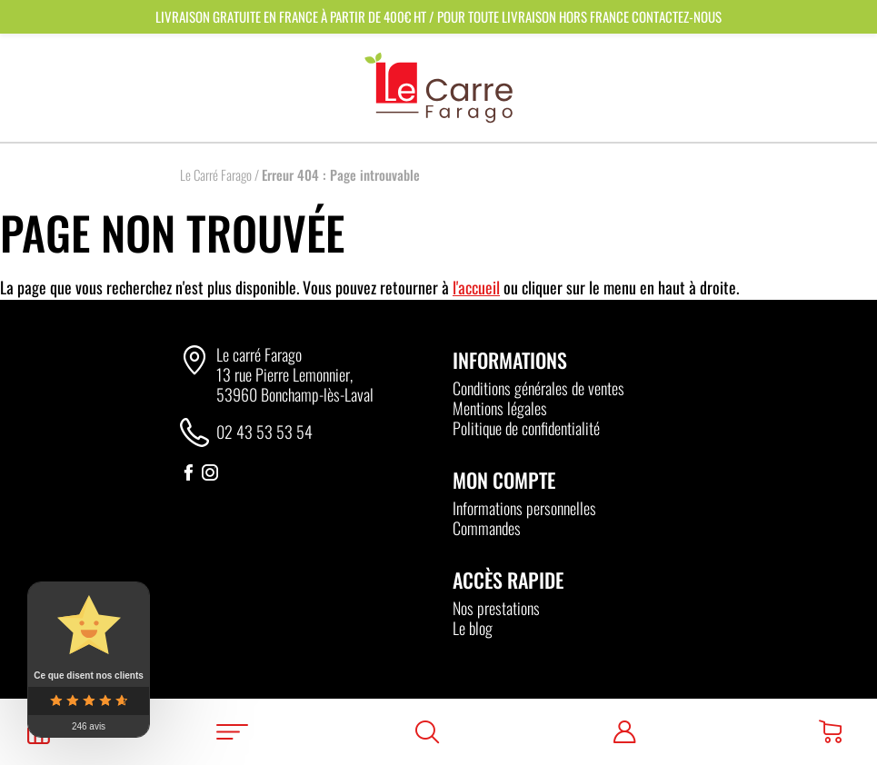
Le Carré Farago (216, 174)
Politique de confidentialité (526, 428)
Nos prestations (496, 608)
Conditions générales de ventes (538, 388)
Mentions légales (500, 408)
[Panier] (830, 731)
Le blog (473, 628)
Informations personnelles (524, 508)
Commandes (487, 528)
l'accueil (476, 287)
